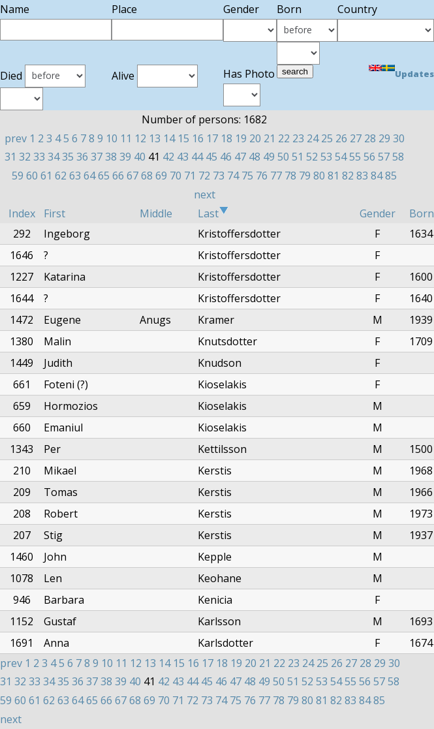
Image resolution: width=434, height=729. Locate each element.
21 (269, 138)
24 (312, 138)
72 (204, 175)
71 (190, 175)
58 (398, 156)
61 (46, 175)
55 (355, 156)
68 (147, 175)
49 (269, 156)
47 (240, 156)
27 (356, 138)
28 (370, 138)
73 (219, 175)
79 (305, 175)
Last (213, 213)
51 (297, 156)
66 (118, 175)
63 (75, 175)
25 (327, 138)
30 (399, 138)
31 (10, 156)
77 (276, 175)
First (54, 213)
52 (312, 156)
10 (111, 138)
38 (111, 156)
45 (211, 156)
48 (254, 156)
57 (384, 156)
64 (89, 175)
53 (326, 156)
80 (319, 175)
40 (140, 156)
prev (16, 138)
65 (104, 175)
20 (255, 138)
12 (140, 138)
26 (341, 138)
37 (96, 156)
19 (241, 138)
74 (233, 175)
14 (169, 138)
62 (61, 175)
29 (384, 138)
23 (298, 138)
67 (132, 175)
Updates (414, 74)
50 (283, 156)
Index (21, 213)
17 (212, 138)
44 (197, 156)
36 (82, 156)
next (204, 194)
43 (183, 156)
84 (376, 175)
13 (155, 138)
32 (25, 156)
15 (183, 138)
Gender (377, 213)
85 (391, 175)
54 (341, 156)
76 (262, 175)
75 (247, 175)
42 (168, 156)
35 (68, 156)
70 (175, 175)
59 (17, 175)
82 (348, 175)
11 (126, 138)
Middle (156, 213)
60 (32, 175)
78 (290, 175)
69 (161, 175)
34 (53, 156)
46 (226, 156)
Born (421, 213)
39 (125, 156)
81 (333, 175)
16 (198, 138)
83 (362, 175)
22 (284, 138)
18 (226, 138)
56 (369, 156)
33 (39, 156)
